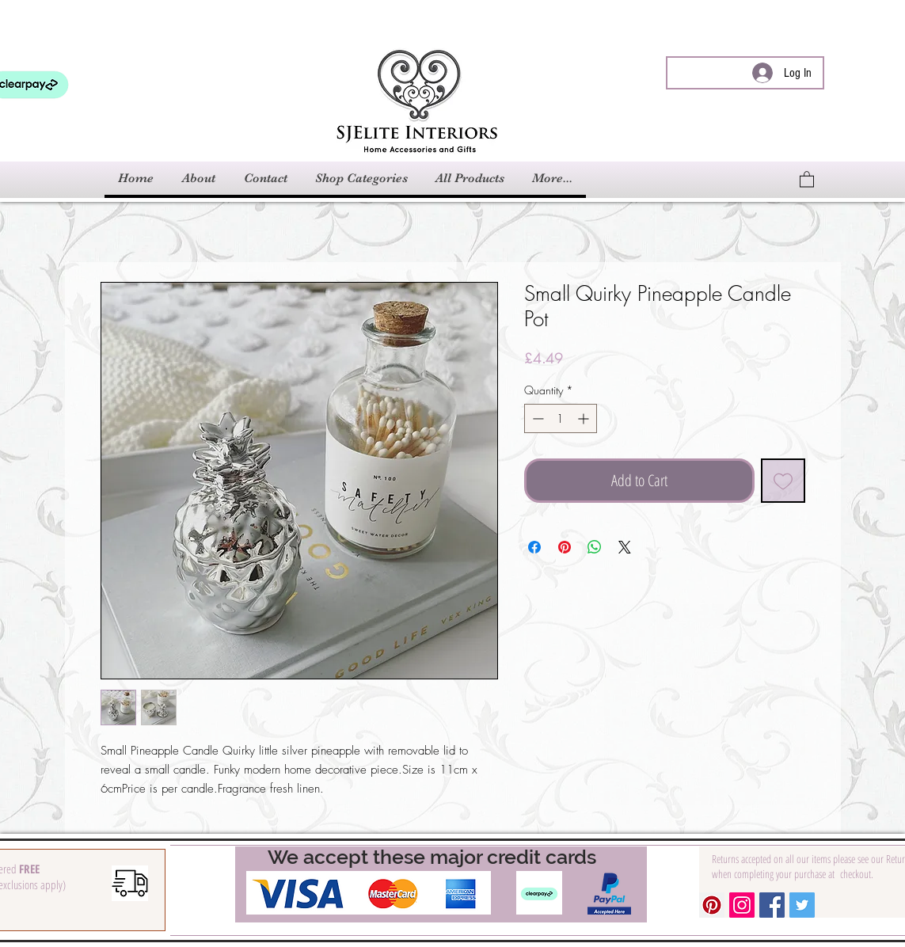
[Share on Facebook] (534, 547)
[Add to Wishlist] (783, 480)
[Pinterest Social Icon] (711, 905)
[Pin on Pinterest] (564, 547)
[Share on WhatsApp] (594, 547)
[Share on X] (624, 547)
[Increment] (585, 418)
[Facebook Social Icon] (772, 905)
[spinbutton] (560, 418)
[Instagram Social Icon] (742, 905)
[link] (807, 178)
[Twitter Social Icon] (802, 905)
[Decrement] (536, 418)
